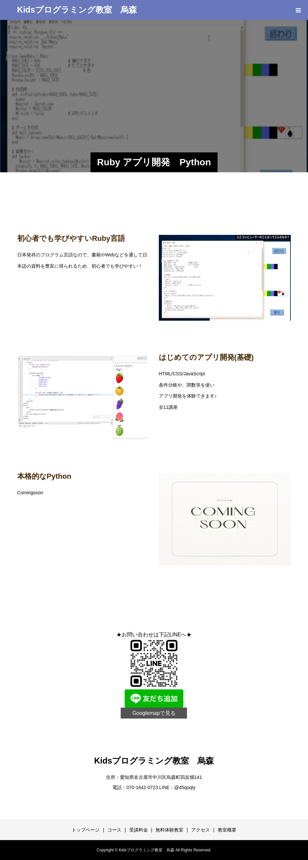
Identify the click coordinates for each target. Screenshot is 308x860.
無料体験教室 (169, 830)
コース (114, 830)
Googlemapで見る (154, 713)
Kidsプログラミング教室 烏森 (77, 9)
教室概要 (227, 830)
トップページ (85, 830)
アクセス (200, 830)
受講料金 (138, 830)
